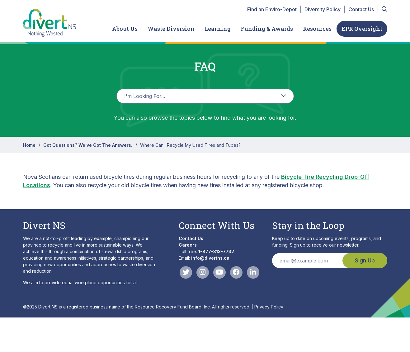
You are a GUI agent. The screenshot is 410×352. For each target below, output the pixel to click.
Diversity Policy (322, 9)
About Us (125, 28)
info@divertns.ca (210, 258)
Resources (317, 28)
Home (29, 145)
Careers (188, 245)
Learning (218, 28)
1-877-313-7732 (216, 251)
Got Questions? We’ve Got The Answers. (87, 145)
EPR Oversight (362, 28)
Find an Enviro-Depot (272, 9)
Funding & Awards (267, 28)
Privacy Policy (268, 306)
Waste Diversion (171, 28)
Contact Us (361, 9)
